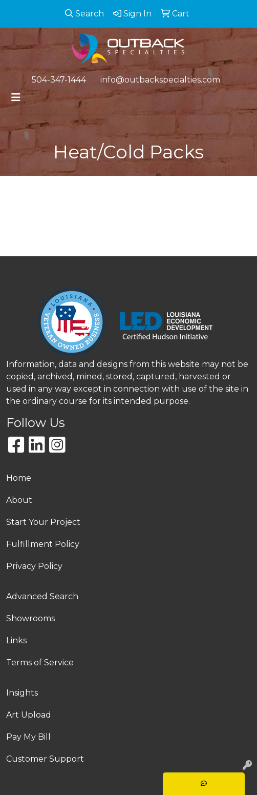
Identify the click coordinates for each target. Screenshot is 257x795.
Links (16, 640)
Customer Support (45, 759)
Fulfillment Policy (42, 544)
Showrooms (30, 618)
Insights (22, 693)
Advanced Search (42, 596)
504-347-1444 (59, 80)
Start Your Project (43, 522)
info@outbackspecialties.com (160, 80)
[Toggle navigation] (16, 97)
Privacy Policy (34, 566)
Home (18, 478)
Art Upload (28, 715)
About (19, 500)
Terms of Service (40, 662)
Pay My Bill (28, 737)
